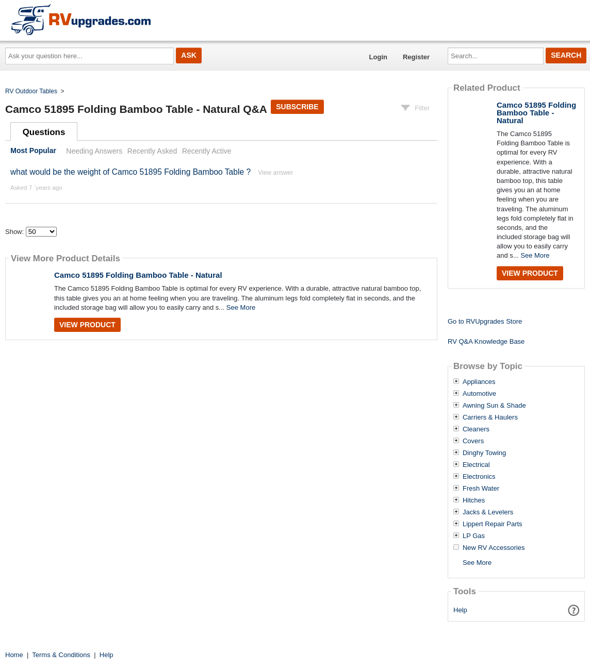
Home (14, 655)
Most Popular (33, 151)
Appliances (479, 382)
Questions (44, 132)
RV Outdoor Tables (31, 91)
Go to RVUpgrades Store (485, 321)
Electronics (479, 476)
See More (240, 307)
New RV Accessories (494, 547)
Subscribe (297, 107)
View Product (87, 325)
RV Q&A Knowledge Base (486, 341)
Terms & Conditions (61, 655)
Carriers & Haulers (490, 417)
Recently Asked (152, 151)
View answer (275, 172)
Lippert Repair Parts (492, 524)
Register (416, 57)
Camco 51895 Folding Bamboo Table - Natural (138, 275)
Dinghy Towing (484, 453)
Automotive (479, 393)
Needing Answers (94, 151)
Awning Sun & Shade (494, 405)
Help (460, 610)
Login (378, 57)
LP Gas (474, 536)
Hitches (474, 500)
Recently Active (207, 151)
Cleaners (476, 429)
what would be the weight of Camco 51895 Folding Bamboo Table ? (130, 171)
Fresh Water (481, 488)
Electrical (476, 464)
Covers (473, 441)
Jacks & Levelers (488, 512)
